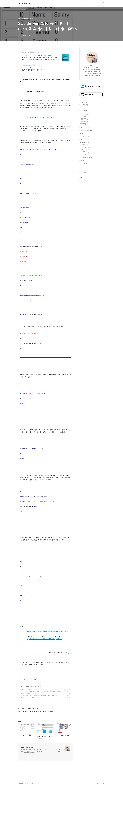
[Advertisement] (45, 685)
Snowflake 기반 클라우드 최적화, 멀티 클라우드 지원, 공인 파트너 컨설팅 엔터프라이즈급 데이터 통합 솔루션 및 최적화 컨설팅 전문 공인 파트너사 (39, 58)
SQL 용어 (84, 125)
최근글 (81, 172)
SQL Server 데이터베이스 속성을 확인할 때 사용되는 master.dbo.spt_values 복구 (39, 719)
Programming (85, 151)
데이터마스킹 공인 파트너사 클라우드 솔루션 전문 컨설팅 (39, 55)
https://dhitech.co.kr (26, 65)
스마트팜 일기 (83, 163)
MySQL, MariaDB (85, 128)
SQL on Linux (85, 118)
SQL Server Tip (29, 710)
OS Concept (85, 149)
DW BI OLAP (85, 153)
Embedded (83, 160)
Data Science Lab (24, 3)
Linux (81, 139)
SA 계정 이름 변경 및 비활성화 (28, 717)
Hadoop (84, 144)
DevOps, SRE (85, 146)
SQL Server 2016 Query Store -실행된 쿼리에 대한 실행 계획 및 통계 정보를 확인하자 (40, 715)
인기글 (85, 172)
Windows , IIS (84, 136)
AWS (81, 133)
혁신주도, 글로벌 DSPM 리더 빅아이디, (33, 70)
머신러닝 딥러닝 (85, 147)
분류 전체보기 (84, 102)
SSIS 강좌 (84, 119)
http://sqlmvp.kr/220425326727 (48, 117)
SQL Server (23, 710)
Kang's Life (83, 105)
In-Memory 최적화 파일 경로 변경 (28, 713)
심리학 (82, 108)
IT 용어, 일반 (85, 154)
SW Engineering (85, 142)
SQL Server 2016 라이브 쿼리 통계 (28, 721)
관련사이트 (96, 807)
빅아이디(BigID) (26, 68)
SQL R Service (85, 114)
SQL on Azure (85, 116)
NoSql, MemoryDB (85, 130)
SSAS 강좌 (84, 121)
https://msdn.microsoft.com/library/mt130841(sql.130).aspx (44, 639)
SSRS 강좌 (84, 123)
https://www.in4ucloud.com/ (28, 52)
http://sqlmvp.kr (66, 652)
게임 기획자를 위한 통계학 (86, 157)
